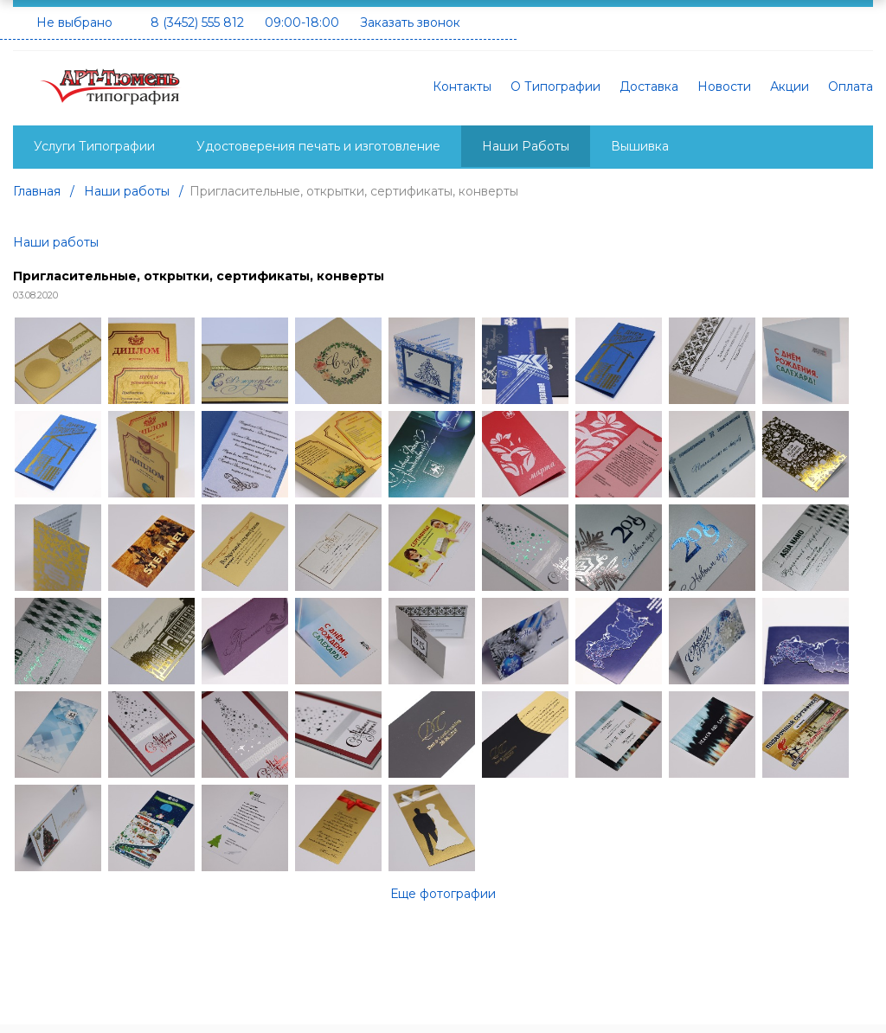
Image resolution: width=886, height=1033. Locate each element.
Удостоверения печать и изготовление (318, 146)
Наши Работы (525, 146)
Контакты (462, 86)
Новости (724, 86)
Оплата (850, 86)
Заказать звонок (410, 22)
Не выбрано (74, 22)
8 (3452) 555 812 (197, 22)
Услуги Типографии (94, 146)
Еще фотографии (443, 893)
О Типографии (555, 86)
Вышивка (640, 146)
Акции (789, 86)
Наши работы (56, 242)
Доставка (649, 86)
